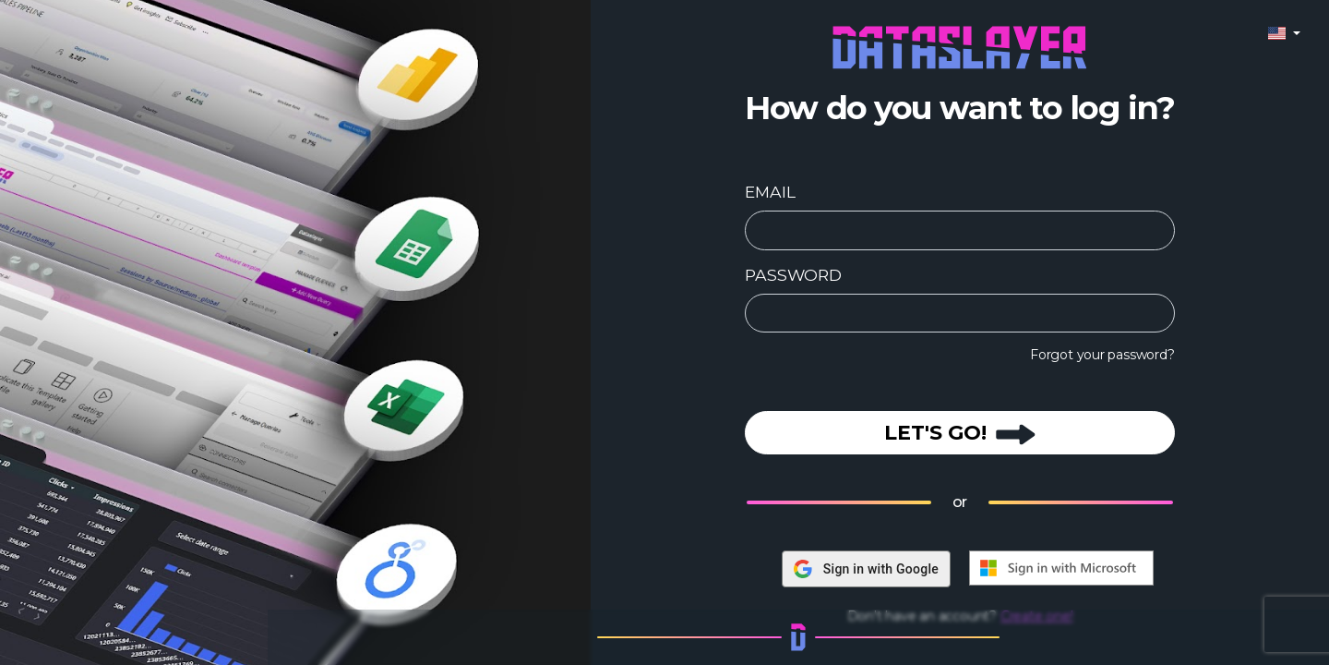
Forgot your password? (1102, 354)
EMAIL (770, 191)
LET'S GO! (960, 432)
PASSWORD (793, 274)
